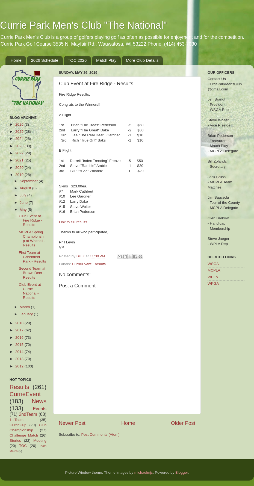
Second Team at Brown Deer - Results (32, 272)
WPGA (213, 283)
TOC (23, 446)
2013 (20, 359)
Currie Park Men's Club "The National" (83, 25)
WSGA (213, 264)
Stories (15, 440)
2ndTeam (28, 414)
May (24, 210)
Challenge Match (24, 435)
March (25, 307)
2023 (20, 146)
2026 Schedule (44, 60)
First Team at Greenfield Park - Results (32, 257)
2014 (20, 352)
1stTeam (16, 420)
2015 (20, 345)
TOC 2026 (77, 60)
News (39, 401)
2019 (20, 175)
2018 (20, 323)
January (27, 314)
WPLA (213, 277)
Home (16, 60)
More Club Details (142, 60)
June (24, 203)
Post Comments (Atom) (100, 434)
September (29, 181)
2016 (20, 337)
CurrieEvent (81, 264)
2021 (20, 160)
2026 (20, 124)
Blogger (181, 472)
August (26, 188)
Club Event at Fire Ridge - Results (30, 220)
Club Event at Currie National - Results (30, 291)
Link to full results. (73, 222)
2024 (20, 139)
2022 (20, 153)
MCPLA (214, 270)
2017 (20, 330)
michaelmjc (143, 472)
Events (40, 408)
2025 (20, 131)
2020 (20, 168)
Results (99, 264)
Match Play (106, 60)
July (23, 195)
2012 (20, 366)
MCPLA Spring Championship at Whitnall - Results (32, 239)
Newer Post (72, 423)
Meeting (39, 440)
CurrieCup (18, 425)
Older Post (183, 423)
